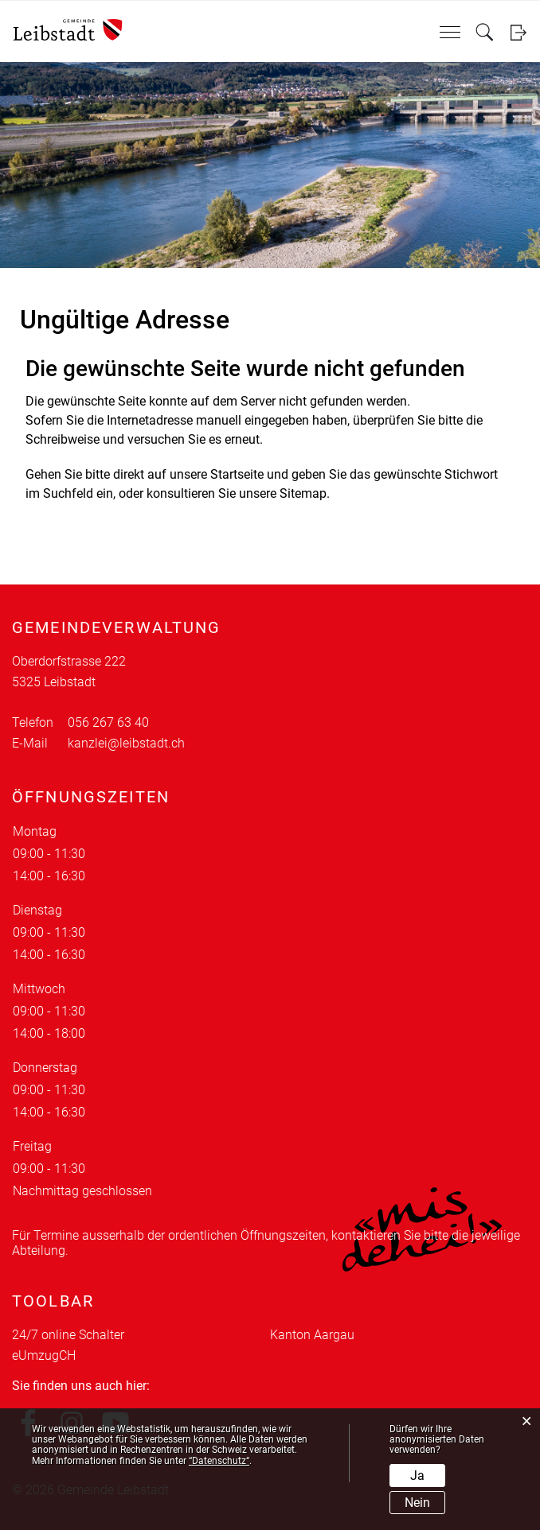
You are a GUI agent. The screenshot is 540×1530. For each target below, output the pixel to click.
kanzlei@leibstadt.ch (126, 743)
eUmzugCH (44, 1355)
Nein (417, 1502)
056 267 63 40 (108, 722)
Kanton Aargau (312, 1334)
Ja (417, 1475)
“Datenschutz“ (219, 1460)
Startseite (237, 474)
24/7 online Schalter (68, 1334)
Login (518, 32)
